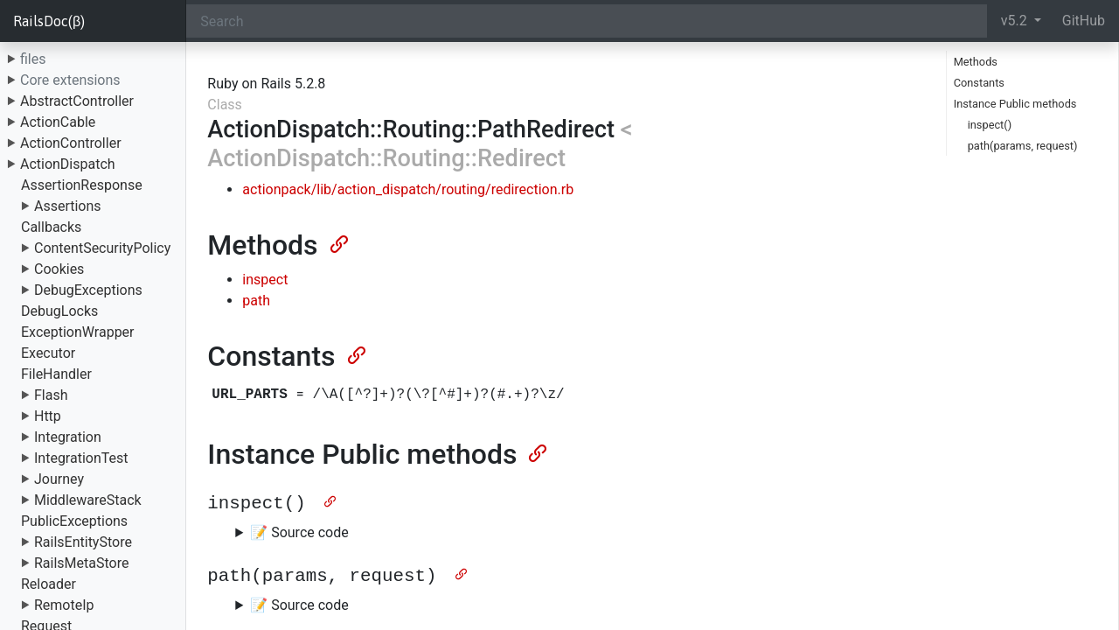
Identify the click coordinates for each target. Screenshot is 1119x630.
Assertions (67, 206)
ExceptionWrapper (78, 332)
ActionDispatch (67, 164)
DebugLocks (59, 311)
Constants (979, 82)
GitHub (1083, 20)
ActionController (71, 143)
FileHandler (56, 374)
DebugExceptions (88, 290)
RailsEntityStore (83, 542)
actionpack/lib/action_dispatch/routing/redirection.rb (407, 189)
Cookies (59, 269)
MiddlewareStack (88, 500)
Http (47, 416)
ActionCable (57, 122)
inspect (265, 279)
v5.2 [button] (1016, 20)
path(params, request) (1023, 145)
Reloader (48, 584)
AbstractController (77, 101)
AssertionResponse (81, 185)
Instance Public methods (1015, 103)
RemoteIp (64, 605)
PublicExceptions (74, 521)
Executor (48, 353)
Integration (67, 437)
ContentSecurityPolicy (102, 248)
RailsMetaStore (81, 563)
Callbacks (51, 227)
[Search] (586, 21)
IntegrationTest (81, 458)
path (256, 300)
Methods (975, 61)
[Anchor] (337, 242)
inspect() (989, 124)
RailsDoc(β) (49, 21)
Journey (59, 479)
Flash (51, 395)
